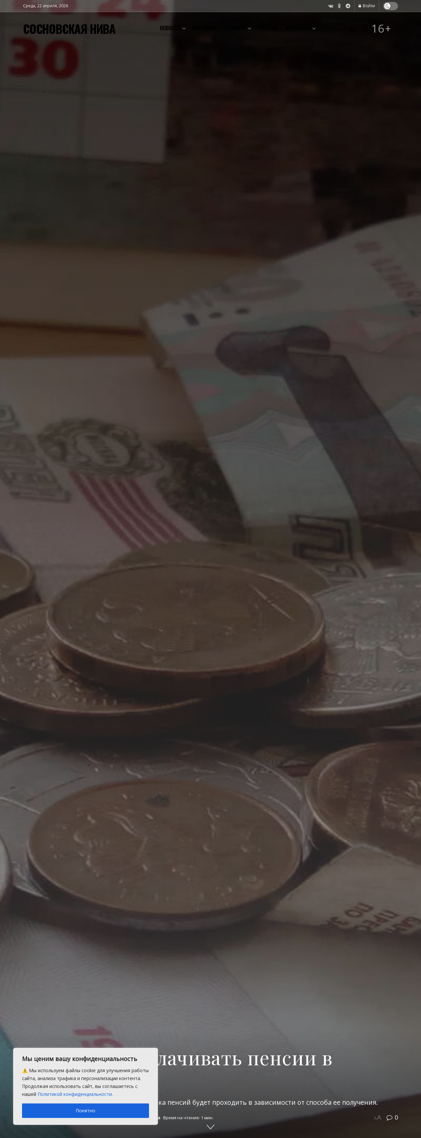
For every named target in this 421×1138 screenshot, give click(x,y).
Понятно (85, 1110)
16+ (381, 29)
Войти (367, 6)
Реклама (268, 28)
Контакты (298, 28)
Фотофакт (204, 28)
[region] (85, 1086)
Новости (170, 28)
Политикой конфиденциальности (74, 1094)
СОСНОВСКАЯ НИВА (69, 29)
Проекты (235, 28)
